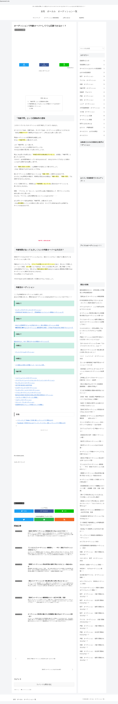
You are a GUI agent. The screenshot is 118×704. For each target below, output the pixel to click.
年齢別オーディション (35, 106)
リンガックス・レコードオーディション (27, 390)
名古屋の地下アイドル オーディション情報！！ (92, 576)
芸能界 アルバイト (92, 92)
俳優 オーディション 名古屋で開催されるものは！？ (92, 652)
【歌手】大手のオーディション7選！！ (92, 441)
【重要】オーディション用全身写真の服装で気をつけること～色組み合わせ (92, 474)
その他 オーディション (92, 112)
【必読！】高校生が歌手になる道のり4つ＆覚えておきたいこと (92, 404)
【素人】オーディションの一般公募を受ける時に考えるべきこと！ (92, 351)
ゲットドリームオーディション (24, 352)
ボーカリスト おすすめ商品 (92, 131)
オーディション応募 (19, 503)
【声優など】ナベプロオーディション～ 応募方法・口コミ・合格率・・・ (92, 379)
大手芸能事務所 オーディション (92, 108)
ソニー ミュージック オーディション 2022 (92, 357)
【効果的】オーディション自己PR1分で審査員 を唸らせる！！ (92, 417)
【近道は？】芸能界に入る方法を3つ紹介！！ (92, 530)
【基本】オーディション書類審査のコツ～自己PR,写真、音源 (92, 511)
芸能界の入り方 (92, 60)
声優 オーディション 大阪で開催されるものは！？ (92, 627)
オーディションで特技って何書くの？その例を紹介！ (92, 481)
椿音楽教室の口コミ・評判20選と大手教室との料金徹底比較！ (92, 291)
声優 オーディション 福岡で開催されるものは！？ (92, 640)
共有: (32, 109)
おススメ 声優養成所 (92, 127)
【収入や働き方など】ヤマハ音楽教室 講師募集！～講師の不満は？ (91, 385)
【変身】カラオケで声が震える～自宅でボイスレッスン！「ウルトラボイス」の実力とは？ (92, 503)
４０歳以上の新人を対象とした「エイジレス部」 (30, 365)
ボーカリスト (92, 135)
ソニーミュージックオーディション (26, 378)
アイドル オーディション (92, 80)
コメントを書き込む (44, 685)
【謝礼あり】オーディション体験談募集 (92, 296)
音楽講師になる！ (92, 64)
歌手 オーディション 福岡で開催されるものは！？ (92, 608)
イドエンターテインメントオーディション (28, 393)
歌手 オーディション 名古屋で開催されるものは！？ (92, 602)
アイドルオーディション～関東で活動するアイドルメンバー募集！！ (92, 589)
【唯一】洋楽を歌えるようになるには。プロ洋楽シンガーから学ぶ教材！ (92, 496)
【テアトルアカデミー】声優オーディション (92, 430)
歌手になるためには (92, 123)
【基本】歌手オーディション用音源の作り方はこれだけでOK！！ (92, 411)
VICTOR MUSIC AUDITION (23, 385)
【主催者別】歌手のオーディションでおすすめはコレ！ (92, 517)
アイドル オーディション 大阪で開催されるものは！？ (92, 621)
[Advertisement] (44, 82)
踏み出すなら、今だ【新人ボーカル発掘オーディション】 (32, 342)
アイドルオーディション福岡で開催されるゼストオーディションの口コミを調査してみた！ (92, 322)
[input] (92, 48)
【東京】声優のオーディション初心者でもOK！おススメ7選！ (92, 459)
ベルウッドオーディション (23, 400)
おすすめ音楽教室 (92, 72)
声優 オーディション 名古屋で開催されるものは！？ (92, 633)
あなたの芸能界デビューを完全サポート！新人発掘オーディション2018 (37, 325)
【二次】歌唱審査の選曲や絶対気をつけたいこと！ (92, 392)
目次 (42, 98)
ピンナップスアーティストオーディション (28, 310)
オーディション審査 (92, 119)
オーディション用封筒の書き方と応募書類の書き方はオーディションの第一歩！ (92, 314)
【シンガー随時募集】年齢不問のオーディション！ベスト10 (92, 364)
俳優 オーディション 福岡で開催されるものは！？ (92, 659)
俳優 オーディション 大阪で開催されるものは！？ (92, 646)
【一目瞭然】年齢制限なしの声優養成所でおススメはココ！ (92, 524)
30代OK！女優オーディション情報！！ (92, 564)
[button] (103, 48)
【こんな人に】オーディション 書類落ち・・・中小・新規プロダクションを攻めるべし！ (92, 467)
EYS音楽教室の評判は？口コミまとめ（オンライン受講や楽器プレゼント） (91, 302)
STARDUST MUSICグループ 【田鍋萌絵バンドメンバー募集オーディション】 (39, 312)
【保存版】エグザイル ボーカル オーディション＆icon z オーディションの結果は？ (92, 371)
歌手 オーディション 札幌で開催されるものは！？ (92, 614)
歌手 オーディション (92, 76)
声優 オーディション (92, 96)
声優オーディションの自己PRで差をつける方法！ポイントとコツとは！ (91, 338)
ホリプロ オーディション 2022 (89, 541)
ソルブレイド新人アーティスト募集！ (26, 398)
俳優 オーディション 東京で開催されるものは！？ (92, 553)
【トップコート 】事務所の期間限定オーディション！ (91, 536)
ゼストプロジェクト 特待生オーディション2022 (92, 582)
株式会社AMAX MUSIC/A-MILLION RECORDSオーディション (34, 395)
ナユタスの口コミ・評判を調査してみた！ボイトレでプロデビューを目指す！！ (91, 331)
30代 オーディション (92, 100)
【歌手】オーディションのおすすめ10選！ (91, 446)
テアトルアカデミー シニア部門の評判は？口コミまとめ (92, 308)
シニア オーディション (92, 104)
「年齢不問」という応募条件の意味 (38, 101)
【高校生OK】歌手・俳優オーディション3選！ (91, 436)
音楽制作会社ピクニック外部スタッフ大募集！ (29, 405)
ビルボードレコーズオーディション (26, 388)
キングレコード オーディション (25, 383)
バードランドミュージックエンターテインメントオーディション (35, 380)
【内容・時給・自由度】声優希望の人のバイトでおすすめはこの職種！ (92, 398)
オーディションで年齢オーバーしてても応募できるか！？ (92, 453)
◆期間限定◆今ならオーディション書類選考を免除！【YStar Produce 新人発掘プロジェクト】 (44, 328)
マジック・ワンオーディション (24, 402)
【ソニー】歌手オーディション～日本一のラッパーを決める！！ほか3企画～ (92, 423)
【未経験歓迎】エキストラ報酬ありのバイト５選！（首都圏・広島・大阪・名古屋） (92, 488)
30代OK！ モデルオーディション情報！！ (91, 570)
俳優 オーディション (92, 84)
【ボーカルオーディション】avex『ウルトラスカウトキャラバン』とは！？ (92, 345)
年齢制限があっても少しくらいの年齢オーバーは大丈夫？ (44, 104)
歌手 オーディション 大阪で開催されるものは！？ (92, 595)
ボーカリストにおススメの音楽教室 (92, 68)
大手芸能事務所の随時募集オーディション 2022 (92, 547)
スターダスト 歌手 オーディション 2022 (92, 559)
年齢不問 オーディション (92, 88)
